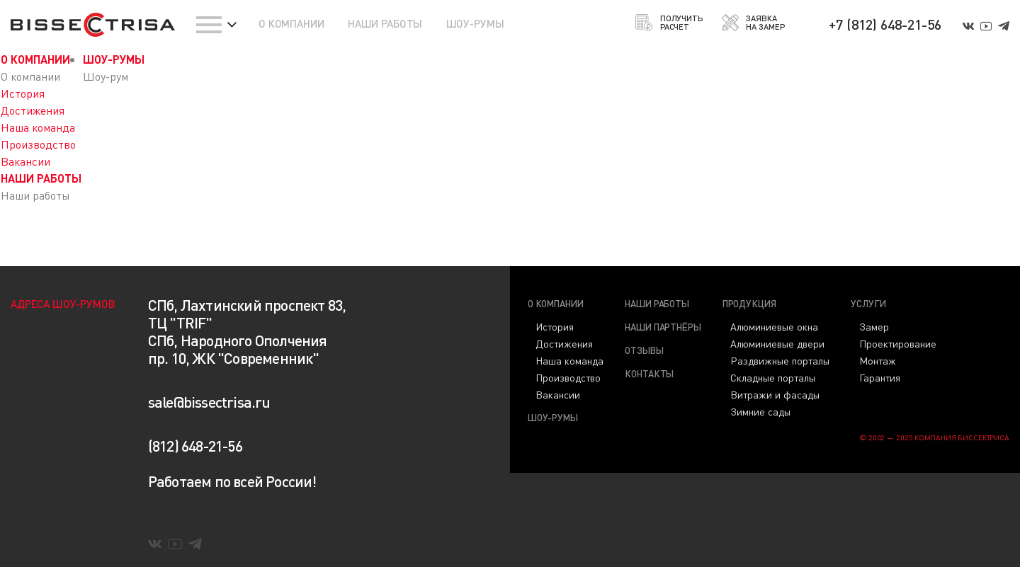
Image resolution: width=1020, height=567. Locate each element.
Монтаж (877, 360)
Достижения (32, 110)
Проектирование (897, 343)
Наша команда (38, 127)
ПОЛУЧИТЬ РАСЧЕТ (668, 23)
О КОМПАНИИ (291, 23)
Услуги (868, 303)
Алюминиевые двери (777, 343)
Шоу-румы (553, 417)
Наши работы (657, 303)
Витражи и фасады (775, 394)
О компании (556, 303)
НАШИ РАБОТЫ (385, 23)
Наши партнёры (663, 327)
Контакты (649, 373)
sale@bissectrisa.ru (209, 401)
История (23, 93)
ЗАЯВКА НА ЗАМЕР (753, 23)
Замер (874, 326)
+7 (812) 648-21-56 (885, 24)
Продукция (749, 303)
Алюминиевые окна (774, 326)
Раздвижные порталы (779, 360)
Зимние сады (760, 411)
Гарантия (879, 377)
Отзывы (644, 350)
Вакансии (25, 161)
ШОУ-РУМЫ (475, 23)
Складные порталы (772, 377)
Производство (38, 144)
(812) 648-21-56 (195, 445)
